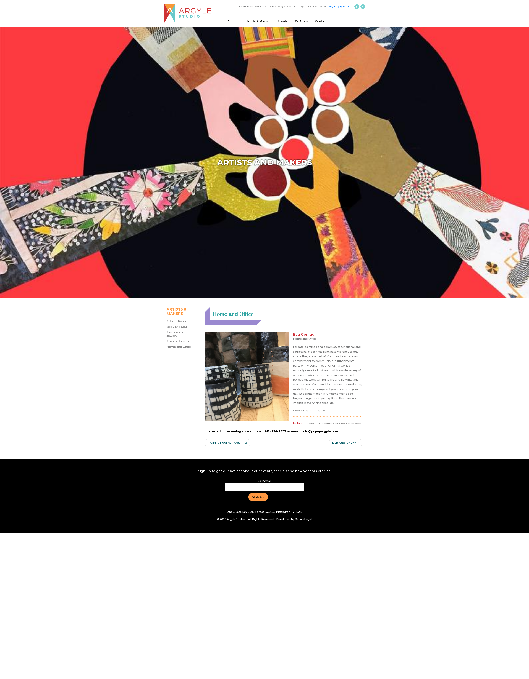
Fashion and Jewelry (175, 334)
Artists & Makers (258, 21)
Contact (321, 21)
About (232, 21)
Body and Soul (177, 326)
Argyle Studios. (236, 519)
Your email (264, 485)
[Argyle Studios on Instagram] (362, 6)
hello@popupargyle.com (338, 6)
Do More (301, 21)
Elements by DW (344, 442)
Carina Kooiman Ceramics (229, 442)
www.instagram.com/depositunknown (334, 423)
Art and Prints (177, 321)
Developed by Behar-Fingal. (294, 519)
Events (283, 21)
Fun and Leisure (178, 341)
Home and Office (179, 347)
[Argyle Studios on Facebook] (356, 6)
